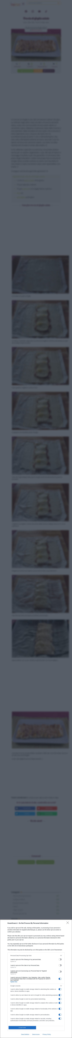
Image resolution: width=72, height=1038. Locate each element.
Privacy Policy (47, 1034)
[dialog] (36, 979)
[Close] (68, 923)
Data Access (36, 1034)
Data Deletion (25, 1034)
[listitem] (36, 956)
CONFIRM (22, 1027)
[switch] (60, 959)
